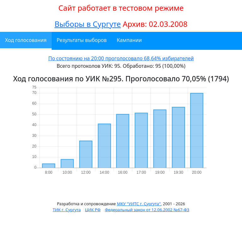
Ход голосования (26, 40)
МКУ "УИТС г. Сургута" (139, 204)
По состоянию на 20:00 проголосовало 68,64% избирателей (121, 58)
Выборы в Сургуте (88, 24)
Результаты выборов (82, 40)
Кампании (129, 40)
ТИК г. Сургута (67, 209)
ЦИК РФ (93, 209)
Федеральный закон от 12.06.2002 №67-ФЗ (147, 209)
